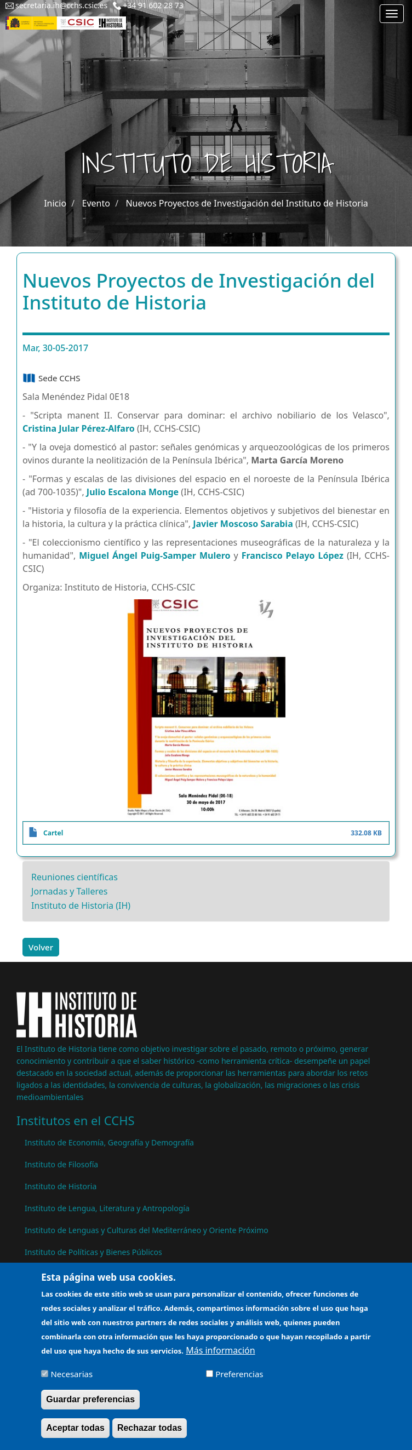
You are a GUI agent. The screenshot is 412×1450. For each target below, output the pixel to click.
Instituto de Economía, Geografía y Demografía (109, 1142)
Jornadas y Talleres (69, 891)
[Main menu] (392, 13)
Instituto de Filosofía (61, 1164)
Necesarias (71, 1380)
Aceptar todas (75, 1434)
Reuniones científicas (74, 877)
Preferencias (239, 1380)
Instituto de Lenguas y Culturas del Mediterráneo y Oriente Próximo (146, 1230)
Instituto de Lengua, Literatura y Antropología (107, 1208)
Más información (220, 1357)
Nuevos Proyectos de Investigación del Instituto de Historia (246, 203)
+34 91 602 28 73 (153, 5)
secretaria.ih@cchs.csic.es (61, 5)
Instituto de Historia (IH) (80, 905)
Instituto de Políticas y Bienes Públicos (93, 1252)
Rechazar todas (149, 1434)
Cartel (53, 833)
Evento (96, 203)
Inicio (55, 203)
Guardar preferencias (90, 1406)
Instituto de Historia (60, 1186)
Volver (40, 947)
